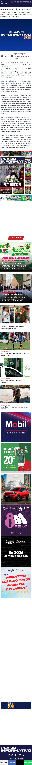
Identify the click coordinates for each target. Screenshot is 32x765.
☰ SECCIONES (4, 3)
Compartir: (4, 762)
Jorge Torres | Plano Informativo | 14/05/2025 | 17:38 (21, 56)
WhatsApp (28, 762)
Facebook (12, 762)
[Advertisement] (15, 217)
